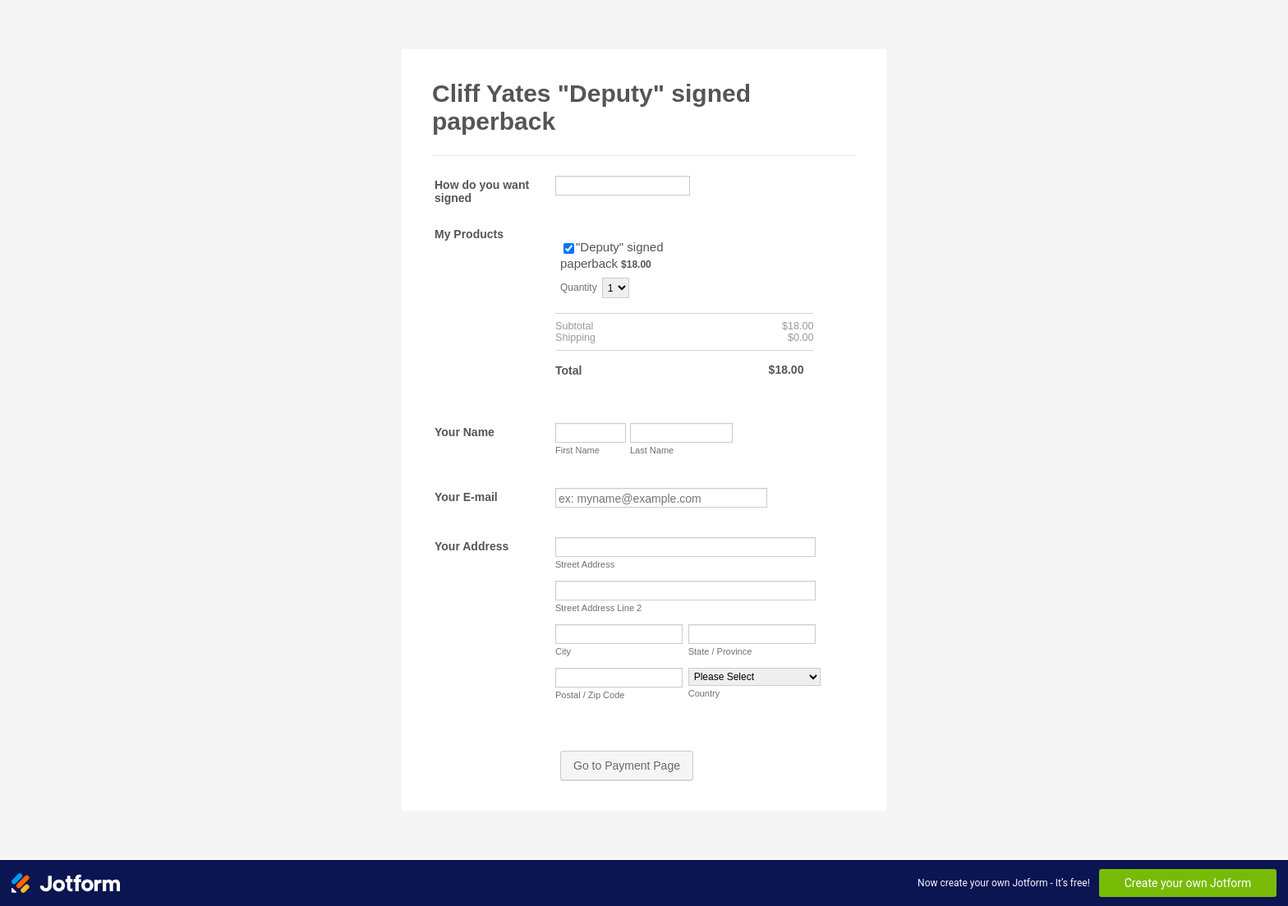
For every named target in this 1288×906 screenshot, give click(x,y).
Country (704, 693)
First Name (577, 450)
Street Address (584, 564)
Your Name (464, 432)
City (563, 651)
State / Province (720, 651)
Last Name (652, 450)
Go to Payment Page (626, 765)
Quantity (578, 287)
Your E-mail (466, 497)
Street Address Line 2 (598, 608)
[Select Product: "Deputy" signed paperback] (569, 248)
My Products (469, 234)
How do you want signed (482, 191)
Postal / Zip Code (589, 695)
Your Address (471, 546)
